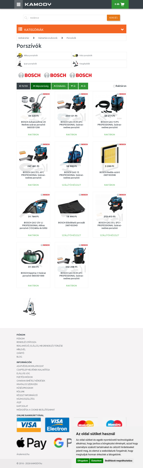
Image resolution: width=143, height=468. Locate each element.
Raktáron (121, 85)
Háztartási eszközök (47, 38)
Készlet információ (27, 395)
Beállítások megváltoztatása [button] (118, 460)
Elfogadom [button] (83, 460)
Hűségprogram (25, 388)
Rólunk (21, 391)
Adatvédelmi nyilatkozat (30, 366)
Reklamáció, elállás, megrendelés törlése (40, 346)
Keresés (113, 17)
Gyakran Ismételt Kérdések (31, 380)
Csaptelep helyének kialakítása (33, 370)
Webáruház (23, 38)
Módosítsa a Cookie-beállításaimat (36, 409)
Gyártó (20, 353)
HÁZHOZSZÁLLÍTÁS (25, 399)
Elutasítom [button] (96, 460)
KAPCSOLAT (22, 406)
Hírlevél (21, 349)
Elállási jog (23, 373)
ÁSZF (19, 402)
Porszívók (71, 38)
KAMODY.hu (36, 463)
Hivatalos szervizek (27, 384)
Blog (19, 357)
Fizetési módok (25, 377)
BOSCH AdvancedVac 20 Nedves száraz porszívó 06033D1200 (33, 125)
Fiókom (21, 338)
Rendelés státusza (26, 342)
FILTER (23, 86)
